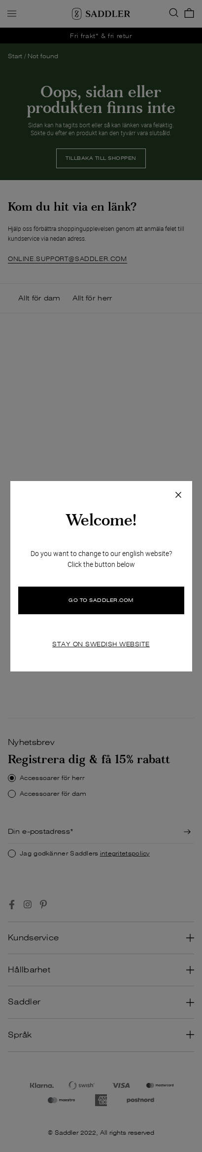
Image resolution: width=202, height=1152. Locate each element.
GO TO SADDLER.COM (101, 600)
